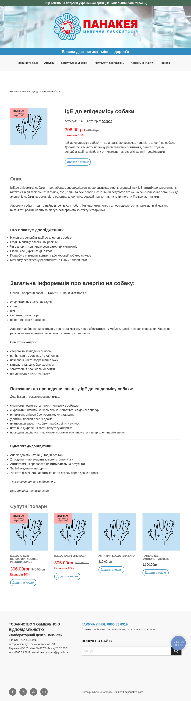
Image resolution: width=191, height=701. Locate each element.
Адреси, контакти (142, 62)
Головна (14, 91)
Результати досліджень (109, 62)
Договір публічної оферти (97, 692)
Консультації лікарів (74, 62)
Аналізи (49, 62)
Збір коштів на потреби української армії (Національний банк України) (95, 3)
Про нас (165, 62)
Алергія (25, 91)
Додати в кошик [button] (78, 162)
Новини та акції (28, 62)
